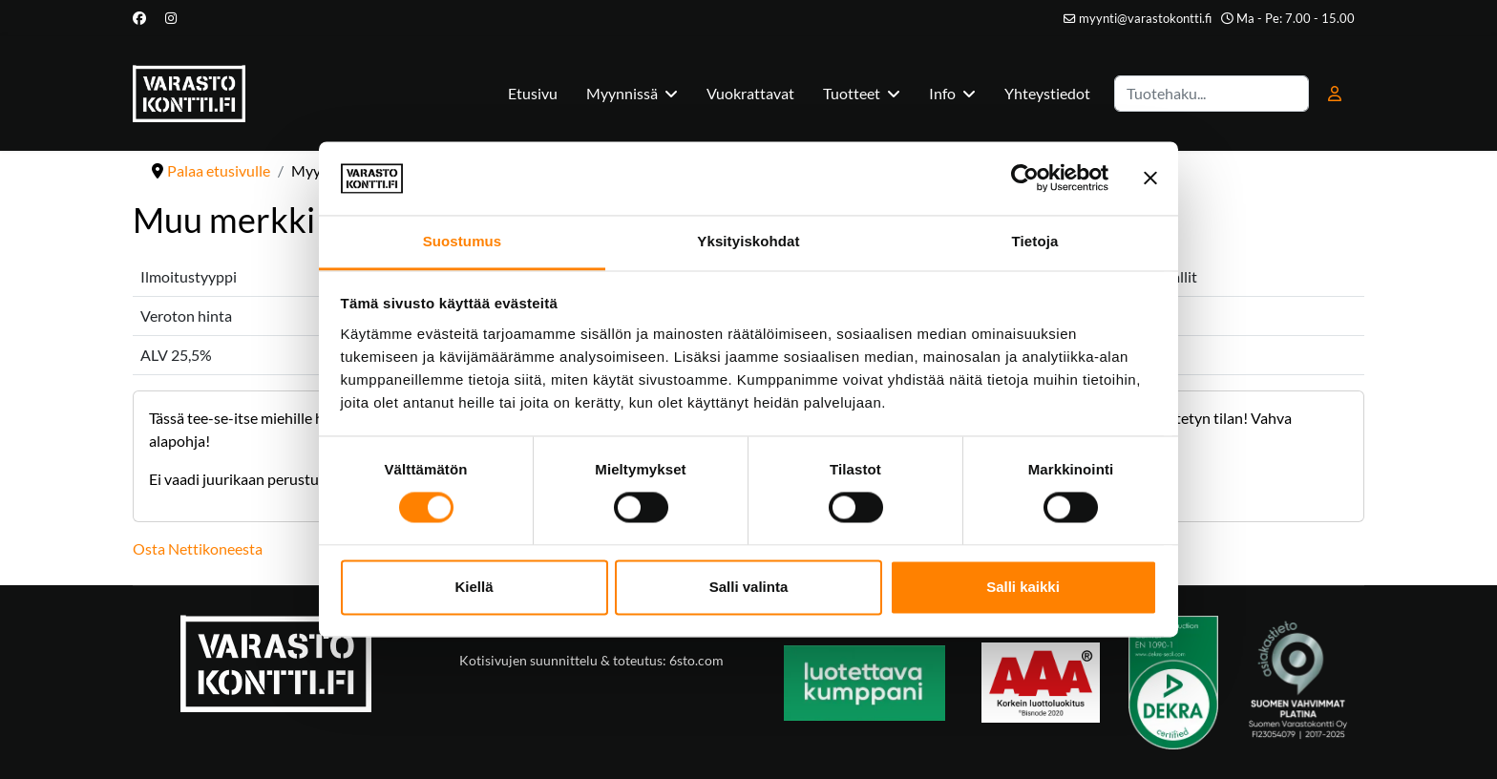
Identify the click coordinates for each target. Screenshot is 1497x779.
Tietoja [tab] (1035, 241)
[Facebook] (139, 18)
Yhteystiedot (1047, 93)
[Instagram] (171, 18)
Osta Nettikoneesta (198, 548)
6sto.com (695, 660)
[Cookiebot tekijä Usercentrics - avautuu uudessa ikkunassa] (1024, 178)
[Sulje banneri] (1150, 178)
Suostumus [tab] (462, 241)
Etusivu (533, 93)
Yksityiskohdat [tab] (748, 241)
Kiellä (473, 587)
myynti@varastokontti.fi (1145, 18)
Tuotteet (851, 93)
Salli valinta (749, 587)
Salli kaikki (1023, 587)
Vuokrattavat (750, 93)
